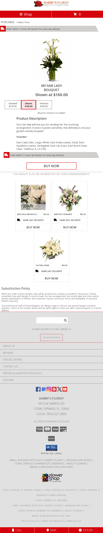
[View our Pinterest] (54, 390)
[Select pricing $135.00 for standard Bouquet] (13, 105)
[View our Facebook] (38, 390)
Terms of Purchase (52, 521)
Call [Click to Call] (17, 530)
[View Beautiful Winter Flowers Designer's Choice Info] (33, 197)
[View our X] (59, 390)
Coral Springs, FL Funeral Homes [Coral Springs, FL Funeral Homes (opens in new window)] (21, 490)
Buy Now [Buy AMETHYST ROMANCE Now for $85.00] (70, 227)
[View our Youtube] (64, 390)
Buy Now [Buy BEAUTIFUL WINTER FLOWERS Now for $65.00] (33, 227)
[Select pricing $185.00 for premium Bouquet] (44, 105)
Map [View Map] (51, 530)
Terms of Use (73, 521)
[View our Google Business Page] (43, 390)
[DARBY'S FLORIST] (51, 6)
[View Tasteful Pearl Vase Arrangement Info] (51, 248)
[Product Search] (52, 320)
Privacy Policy (30, 521)
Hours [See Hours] (86, 530)
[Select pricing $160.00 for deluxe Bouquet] (29, 105)
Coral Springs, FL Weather (51, 500)
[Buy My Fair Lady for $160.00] (51, 166)
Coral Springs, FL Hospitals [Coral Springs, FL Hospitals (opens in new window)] (60, 490)
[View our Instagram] (48, 390)
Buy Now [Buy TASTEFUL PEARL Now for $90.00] (51, 278)
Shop (26, 14)
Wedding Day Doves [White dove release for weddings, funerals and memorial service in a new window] (79, 460)
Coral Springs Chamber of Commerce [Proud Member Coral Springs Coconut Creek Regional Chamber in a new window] (40, 463)
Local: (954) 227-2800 (51, 414)
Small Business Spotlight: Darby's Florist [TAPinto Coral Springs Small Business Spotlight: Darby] (36, 460)
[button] (51, 448)
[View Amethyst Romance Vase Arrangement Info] (70, 197)
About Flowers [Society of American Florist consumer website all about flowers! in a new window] (77, 463)
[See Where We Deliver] (51, 337)
